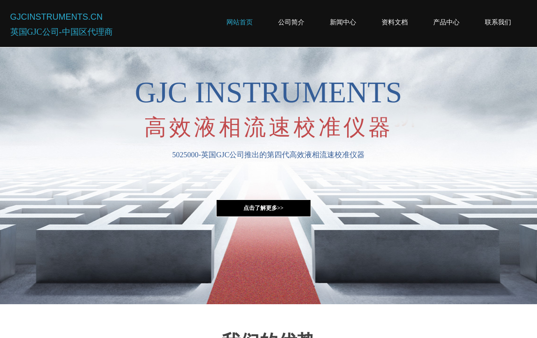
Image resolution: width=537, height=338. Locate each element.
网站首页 (239, 22)
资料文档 (394, 22)
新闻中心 (343, 22)
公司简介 (291, 22)
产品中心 (446, 22)
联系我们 (498, 22)
